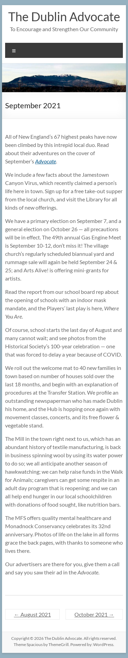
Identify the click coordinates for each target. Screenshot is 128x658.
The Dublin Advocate (64, 16)
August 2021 (32, 614)
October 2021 (94, 614)
